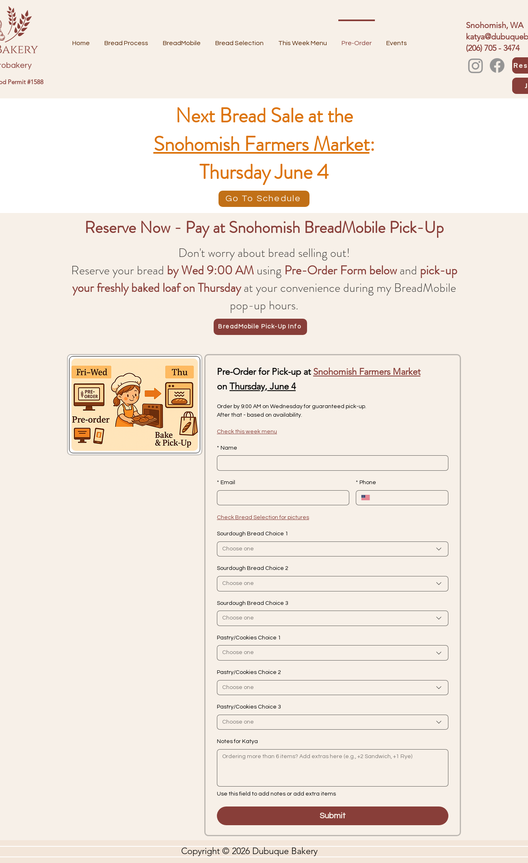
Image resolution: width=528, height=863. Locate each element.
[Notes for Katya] (332, 768)
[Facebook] (497, 65)
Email (226, 483)
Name (227, 448)
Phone (366, 483)
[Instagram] (475, 65)
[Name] (330, 463)
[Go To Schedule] (264, 199)
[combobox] (332, 549)
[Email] (280, 498)
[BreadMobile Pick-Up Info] (260, 327)
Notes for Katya (237, 741)
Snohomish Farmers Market (262, 144)
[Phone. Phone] (409, 498)
